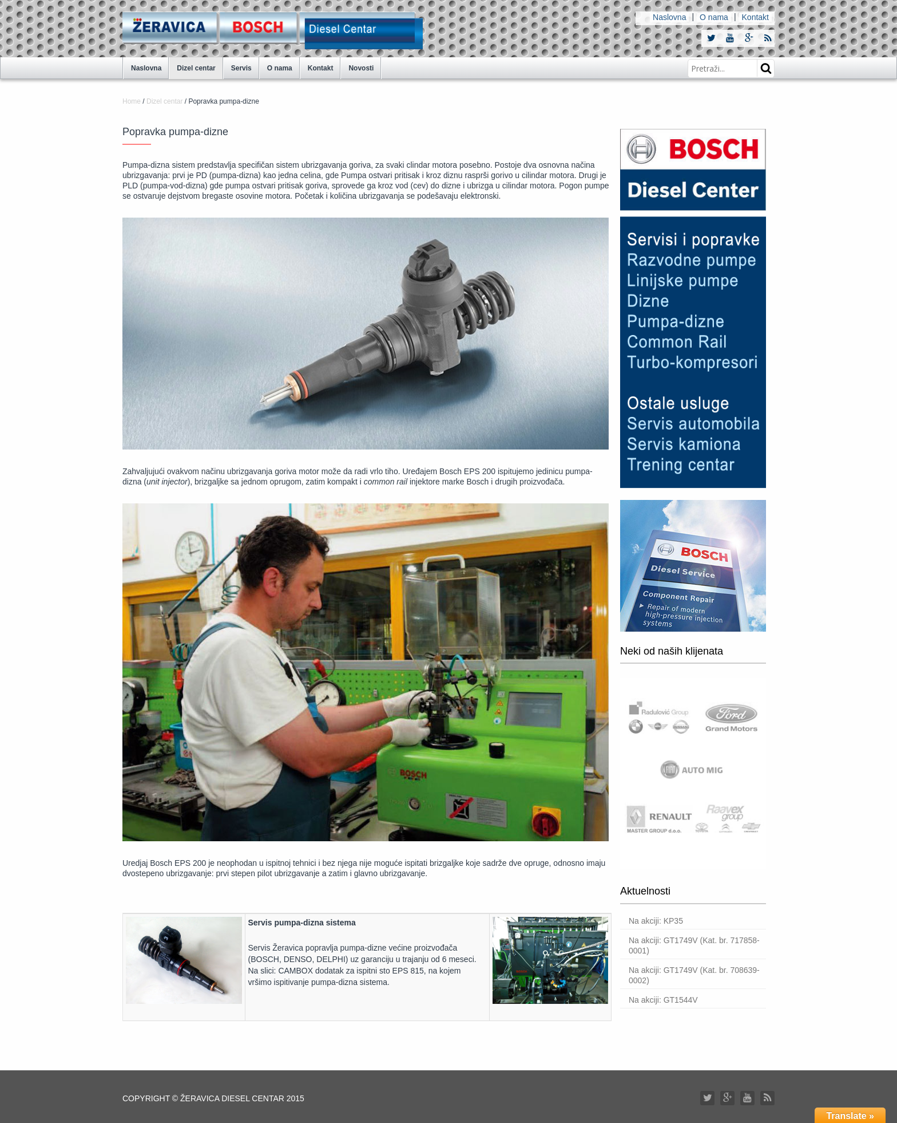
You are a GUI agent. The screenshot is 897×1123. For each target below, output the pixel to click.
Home (131, 101)
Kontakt (755, 17)
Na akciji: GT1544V (663, 999)
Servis (241, 68)
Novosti (361, 68)
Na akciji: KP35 (656, 920)
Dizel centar (196, 68)
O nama (714, 17)
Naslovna (669, 17)
